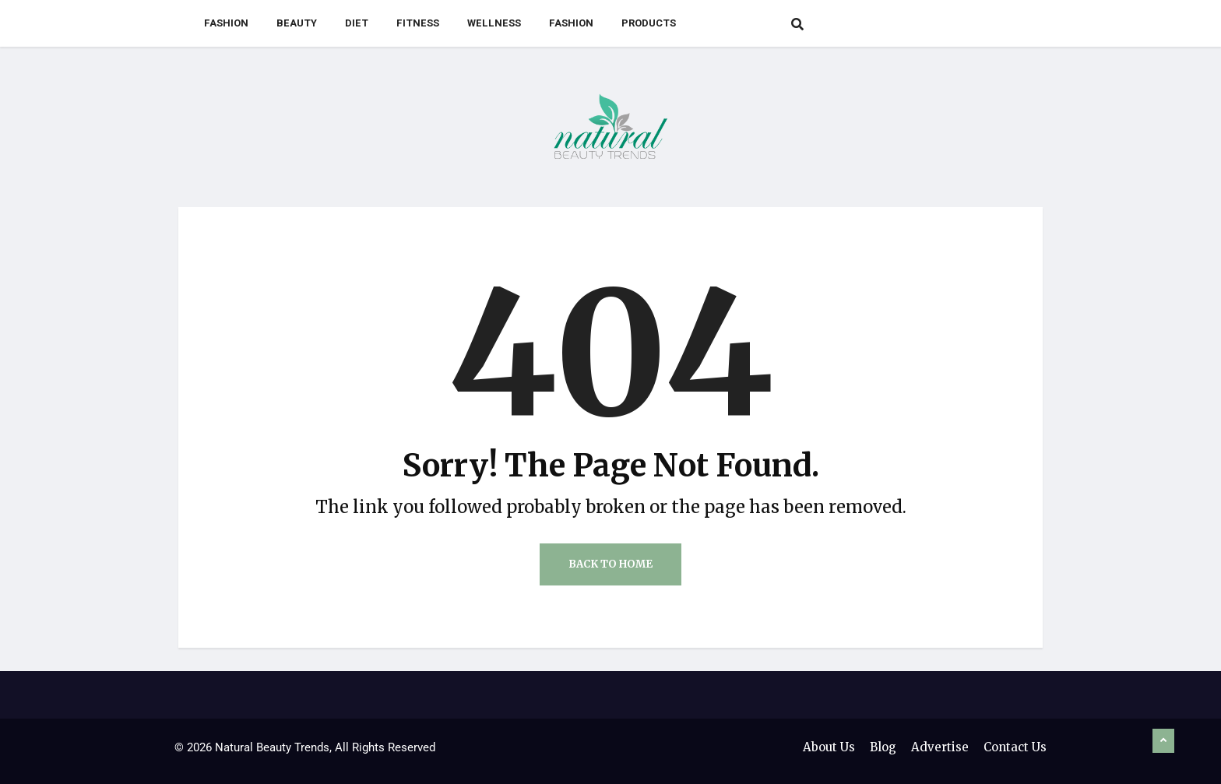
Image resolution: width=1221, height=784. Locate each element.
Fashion (226, 23)
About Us (829, 747)
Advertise (940, 747)
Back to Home (610, 564)
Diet (356, 23)
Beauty (296, 23)
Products (648, 23)
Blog (883, 747)
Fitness (417, 23)
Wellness (494, 23)
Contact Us (1015, 747)
